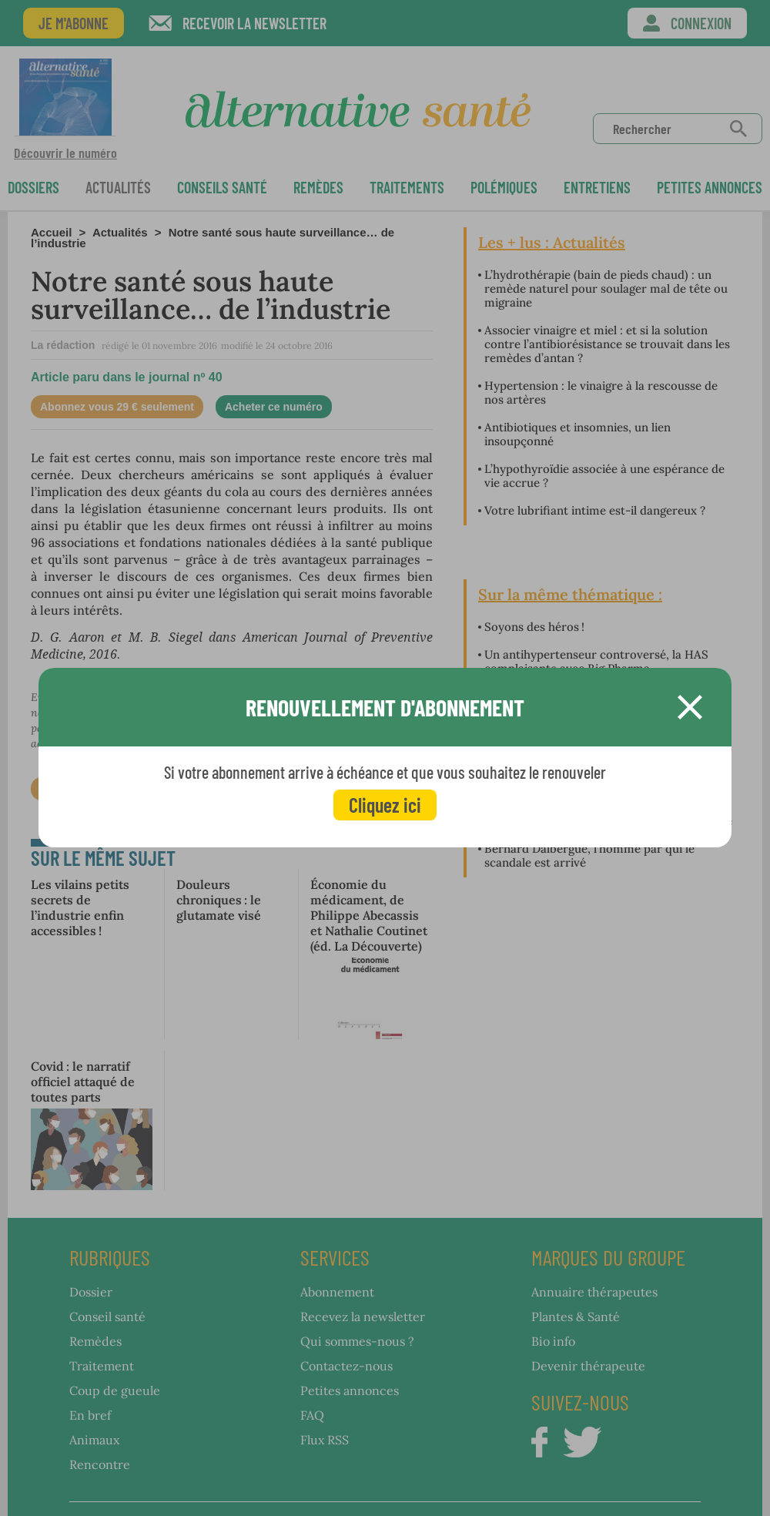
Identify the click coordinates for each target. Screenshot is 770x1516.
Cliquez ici (385, 805)
